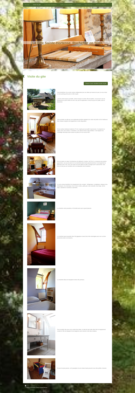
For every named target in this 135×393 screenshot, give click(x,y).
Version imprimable (30, 386)
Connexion (107, 385)
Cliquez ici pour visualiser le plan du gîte (95, 83)
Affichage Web (106, 387)
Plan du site (40, 386)
